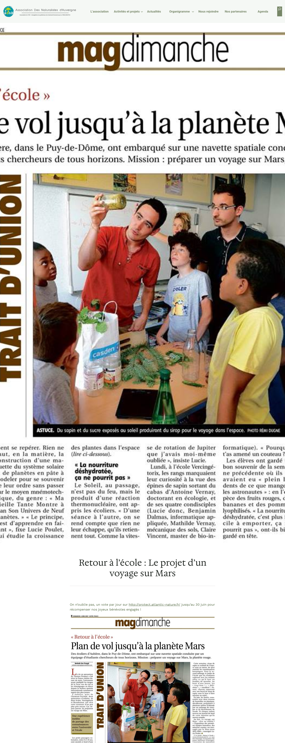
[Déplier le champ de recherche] (279, 11)
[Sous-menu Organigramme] (193, 11)
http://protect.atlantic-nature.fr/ (154, 604)
